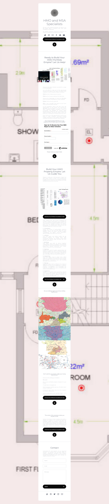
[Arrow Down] (54, 44)
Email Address (47, 130)
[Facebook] (56, 35)
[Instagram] (49, 35)
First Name (47, 142)
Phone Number (48, 136)
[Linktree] (60, 35)
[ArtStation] (47, 494)
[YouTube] (64, 35)
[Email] (53, 35)
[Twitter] (45, 35)
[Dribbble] (51, 494)
